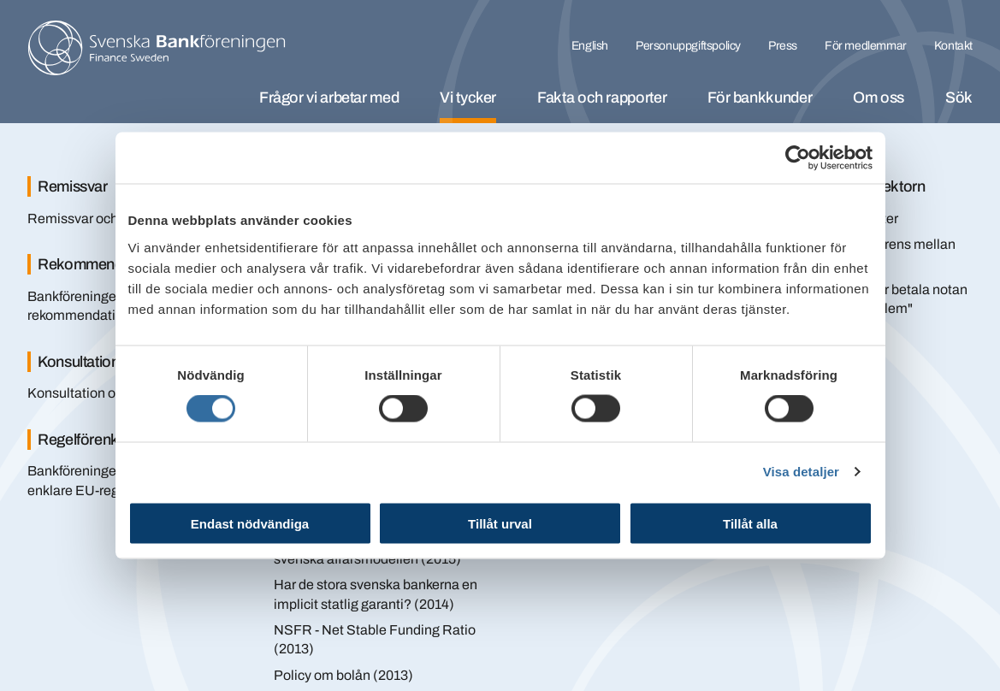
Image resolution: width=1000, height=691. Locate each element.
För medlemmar (866, 45)
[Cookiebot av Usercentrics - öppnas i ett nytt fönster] (798, 158)
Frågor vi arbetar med (329, 97)
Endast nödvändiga (250, 523)
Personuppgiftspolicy (688, 45)
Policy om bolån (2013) (343, 675)
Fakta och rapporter (601, 97)
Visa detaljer (801, 471)
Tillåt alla (750, 523)
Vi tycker (468, 97)
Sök (959, 97)
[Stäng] (940, 161)
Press (782, 45)
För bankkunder (759, 97)
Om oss (878, 97)
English (589, 45)
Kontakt (953, 45)
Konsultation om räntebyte (107, 393)
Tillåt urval (500, 523)
